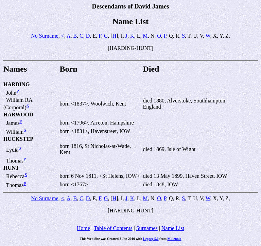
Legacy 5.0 (151, 239)
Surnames (147, 228)
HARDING (16, 84)
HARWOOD (18, 114)
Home (83, 228)
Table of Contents (113, 228)
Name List (172, 228)
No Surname (44, 36)
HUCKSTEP (18, 139)
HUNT (11, 168)
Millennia (174, 239)
